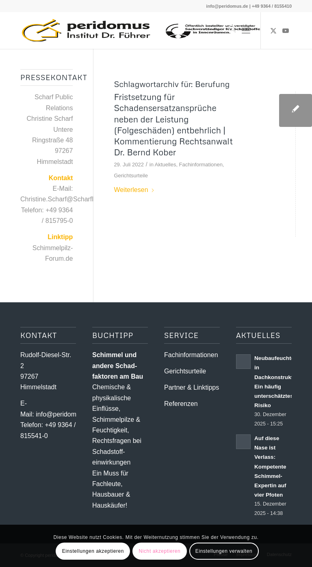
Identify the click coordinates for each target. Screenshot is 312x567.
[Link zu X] (273, 30)
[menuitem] (228, 30)
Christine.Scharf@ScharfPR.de (65, 199)
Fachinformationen (201, 164)
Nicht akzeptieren (159, 551)
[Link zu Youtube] (286, 30)
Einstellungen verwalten (224, 551)
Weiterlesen (134, 189)
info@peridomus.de (227, 6)
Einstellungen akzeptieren (93, 551)
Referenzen (181, 403)
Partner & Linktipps (191, 387)
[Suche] (228, 30)
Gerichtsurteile (131, 175)
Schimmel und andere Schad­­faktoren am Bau (117, 365)
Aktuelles (165, 164)
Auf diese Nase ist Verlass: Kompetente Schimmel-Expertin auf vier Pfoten (270, 466)
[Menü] (246, 30)
